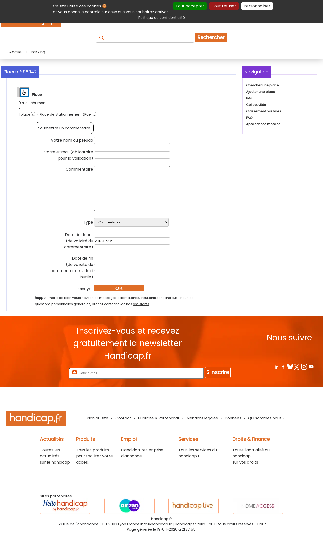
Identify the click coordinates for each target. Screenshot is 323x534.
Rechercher (211, 37)
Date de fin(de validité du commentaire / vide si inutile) (71, 267)
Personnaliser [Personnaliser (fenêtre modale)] (257, 6)
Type (88, 222)
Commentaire (79, 169)
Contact (123, 418)
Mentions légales (202, 418)
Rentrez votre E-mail (48, 373)
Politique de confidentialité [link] (161, 17)
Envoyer (85, 289)
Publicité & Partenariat (159, 418)
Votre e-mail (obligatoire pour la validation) (68, 155)
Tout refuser (224, 6)
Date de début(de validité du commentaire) (78, 241)
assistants (141, 304)
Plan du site (97, 418)
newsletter (160, 343)
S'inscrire (217, 372)
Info (249, 98)
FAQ (249, 117)
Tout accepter (190, 6)
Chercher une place (262, 85)
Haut (261, 524)
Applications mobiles (263, 124)
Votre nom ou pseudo (72, 140)
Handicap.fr (185, 524)
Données (233, 418)
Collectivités (256, 104)
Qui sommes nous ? (266, 418)
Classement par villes (263, 111)
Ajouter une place (260, 91)
